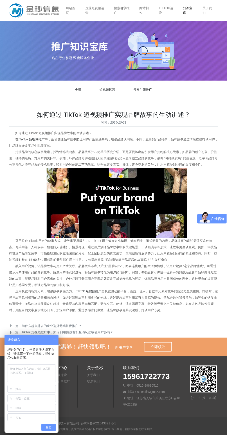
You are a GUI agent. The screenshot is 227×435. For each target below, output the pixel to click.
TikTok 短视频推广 (32, 139)
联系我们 (93, 381)
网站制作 (144, 10)
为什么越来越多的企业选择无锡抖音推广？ (51, 326)
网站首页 (70, 10)
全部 (78, 89)
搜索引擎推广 (122, 10)
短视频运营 (107, 89)
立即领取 (158, 347)
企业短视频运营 (94, 10)
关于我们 (207, 10)
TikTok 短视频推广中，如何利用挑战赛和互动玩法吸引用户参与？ (67, 332)
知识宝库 (187, 10)
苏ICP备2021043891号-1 (98, 423)
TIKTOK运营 (166, 10)
